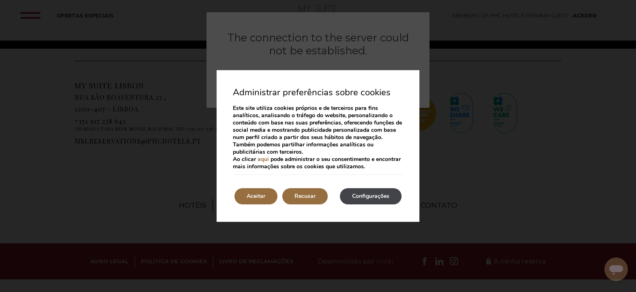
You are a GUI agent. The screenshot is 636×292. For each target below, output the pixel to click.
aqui (263, 159)
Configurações (370, 196)
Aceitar (256, 196)
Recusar (305, 196)
